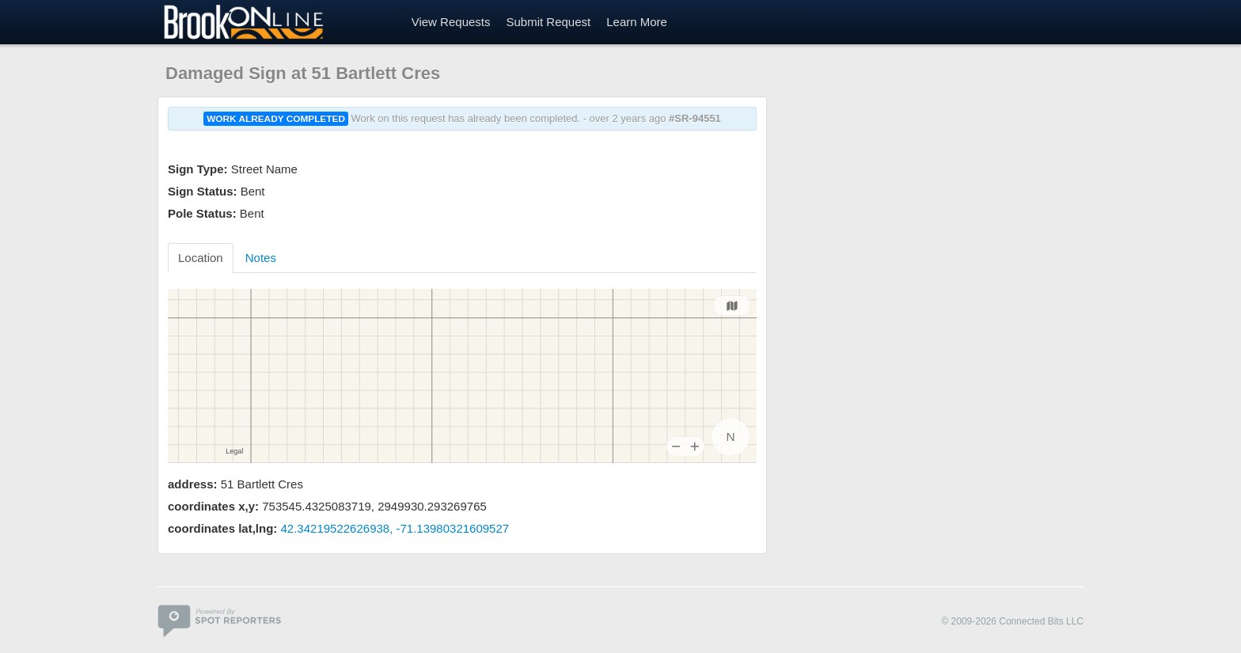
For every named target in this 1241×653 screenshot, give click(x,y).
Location (200, 257)
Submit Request (548, 21)
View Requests (451, 21)
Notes (260, 257)
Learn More (636, 21)
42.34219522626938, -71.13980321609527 (395, 528)
